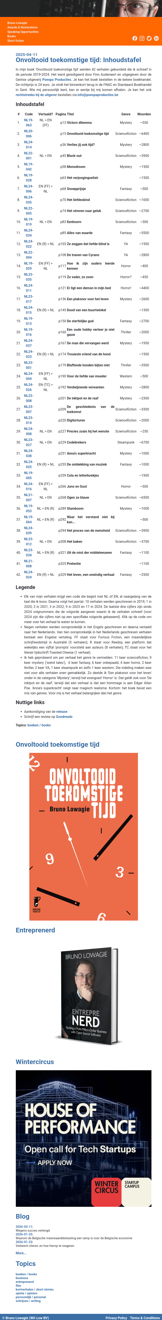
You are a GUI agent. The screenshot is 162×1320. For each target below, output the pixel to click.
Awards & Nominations (22, 27)
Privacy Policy (116, 1318)
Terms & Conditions (145, 1318)
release (62, 712)
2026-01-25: (24, 1234)
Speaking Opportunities (23, 31)
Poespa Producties (56, 80)
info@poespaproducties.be (97, 95)
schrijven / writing (28, 1301)
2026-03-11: (24, 1227)
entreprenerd (25, 1282)
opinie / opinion (26, 1293)
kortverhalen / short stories (35, 1289)
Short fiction (15, 40)
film (18, 1286)
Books (11, 36)
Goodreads (64, 717)
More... (21, 1253)
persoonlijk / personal (31, 1297)
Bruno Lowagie (17, 23)
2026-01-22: (24, 1242)
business (22, 1278)
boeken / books (39, 725)
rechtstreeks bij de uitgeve (36, 95)
